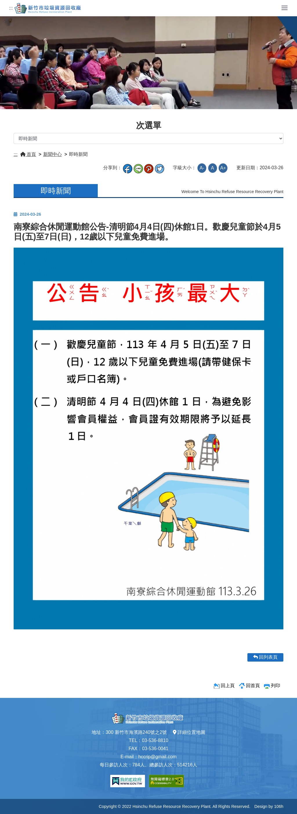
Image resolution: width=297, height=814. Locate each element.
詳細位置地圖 (189, 732)
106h (278, 806)
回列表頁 (265, 657)
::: (11, 8)
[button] (284, 7)
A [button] (212, 167)
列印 (275, 685)
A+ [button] (223, 167)
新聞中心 (52, 154)
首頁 (28, 154)
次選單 (148, 125)
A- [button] (202, 167)
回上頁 (228, 685)
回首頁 (253, 685)
